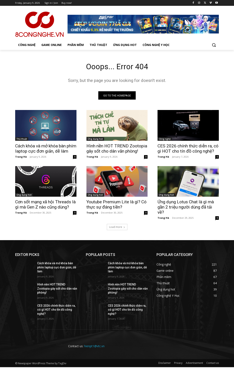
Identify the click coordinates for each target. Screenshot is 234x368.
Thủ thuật (21, 139)
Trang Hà (21, 157)
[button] (214, 45)
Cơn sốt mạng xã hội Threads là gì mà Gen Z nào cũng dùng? (45, 205)
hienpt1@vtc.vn (94, 347)
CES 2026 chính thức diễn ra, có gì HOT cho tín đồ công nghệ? (188, 149)
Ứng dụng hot (95, 139)
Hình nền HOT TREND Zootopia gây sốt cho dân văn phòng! (116, 149)
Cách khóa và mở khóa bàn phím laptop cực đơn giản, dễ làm (45, 149)
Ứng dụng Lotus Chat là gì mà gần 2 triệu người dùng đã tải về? (186, 208)
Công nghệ (165, 139)
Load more (117, 228)
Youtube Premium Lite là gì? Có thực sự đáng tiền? (116, 205)
